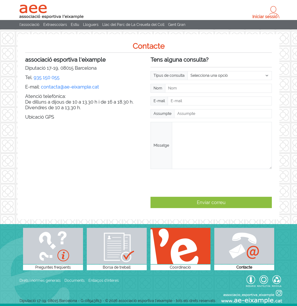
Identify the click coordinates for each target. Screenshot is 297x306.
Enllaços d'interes (103, 280)
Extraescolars (55, 24)
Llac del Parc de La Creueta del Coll (133, 24)
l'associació (30, 24)
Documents (74, 280)
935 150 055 (46, 77)
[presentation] (186, 183)
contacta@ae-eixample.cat (70, 87)
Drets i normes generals (40, 280)
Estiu (75, 24)
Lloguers (91, 24)
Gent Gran (176, 24)
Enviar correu (211, 202)
